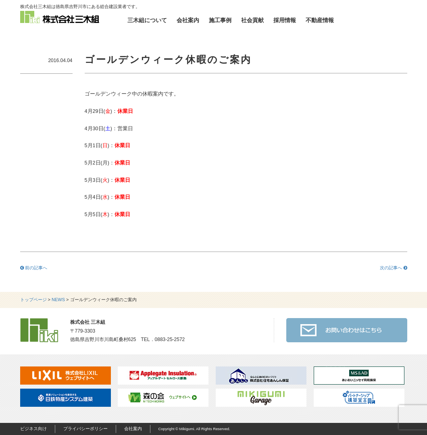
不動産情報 (320, 20)
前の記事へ (33, 267)
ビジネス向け (33, 428)
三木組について (147, 20)
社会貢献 (252, 20)
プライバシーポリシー (85, 428)
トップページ (33, 299)
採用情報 (284, 20)
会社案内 (188, 20)
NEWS (58, 299)
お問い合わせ (375, 20)
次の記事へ (393, 267)
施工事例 (220, 20)
